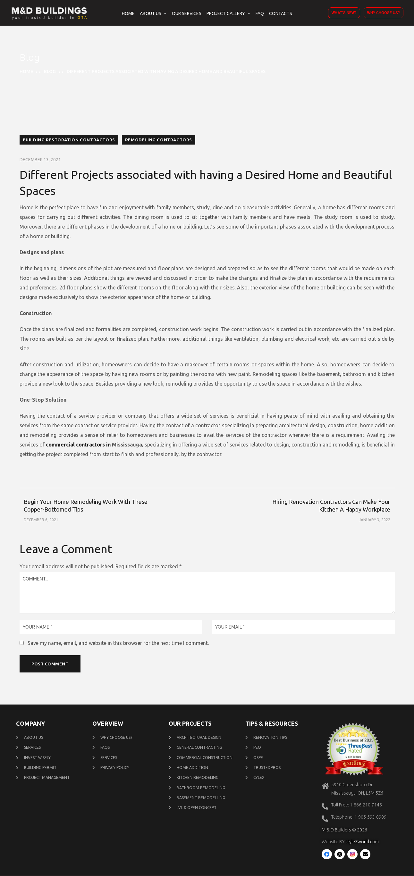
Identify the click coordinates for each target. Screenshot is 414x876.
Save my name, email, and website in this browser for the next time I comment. (118, 643)
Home (128, 13)
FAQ (260, 13)
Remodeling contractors (158, 140)
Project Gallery (226, 13)
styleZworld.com (362, 842)
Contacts (280, 13)
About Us (150, 13)
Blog (50, 71)
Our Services (186, 13)
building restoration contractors (69, 140)
